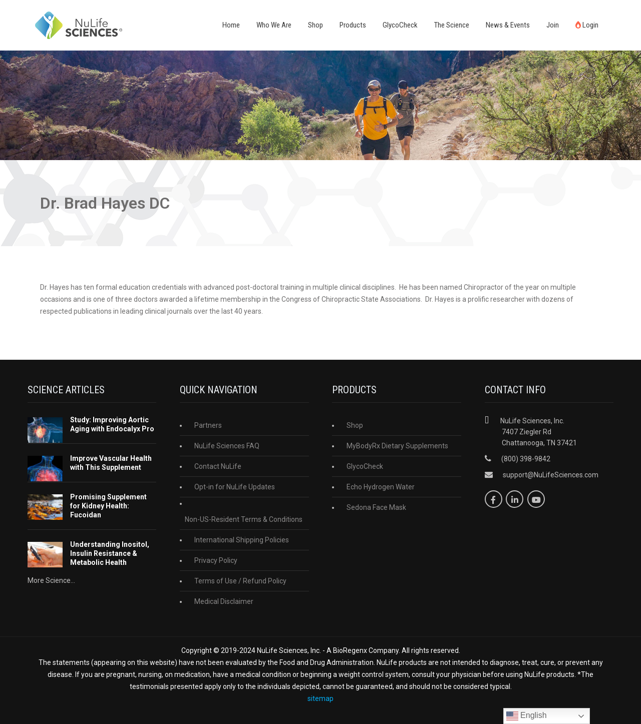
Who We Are (273, 25)
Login (586, 25)
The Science (451, 25)
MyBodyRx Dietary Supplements (397, 446)
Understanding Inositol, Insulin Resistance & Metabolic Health (109, 553)
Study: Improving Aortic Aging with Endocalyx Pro (112, 424)
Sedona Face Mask (376, 507)
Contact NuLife (217, 466)
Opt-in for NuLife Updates (234, 487)
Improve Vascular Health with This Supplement (111, 462)
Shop (315, 25)
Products (353, 25)
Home (231, 25)
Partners (208, 425)
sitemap (320, 698)
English (526, 716)
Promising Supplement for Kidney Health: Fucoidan (108, 506)
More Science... (51, 580)
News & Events (508, 25)
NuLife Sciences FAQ (226, 446)
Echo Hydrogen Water (381, 487)
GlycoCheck (400, 25)
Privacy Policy (215, 560)
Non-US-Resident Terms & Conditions (243, 519)
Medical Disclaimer (223, 601)
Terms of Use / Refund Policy (240, 581)
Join (552, 25)
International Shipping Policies (241, 540)
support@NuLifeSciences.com (550, 475)
